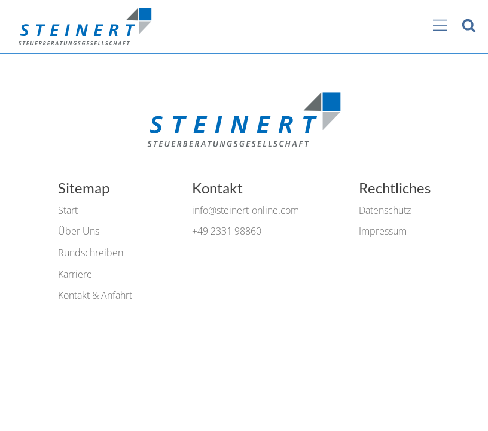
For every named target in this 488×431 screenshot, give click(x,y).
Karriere (75, 274)
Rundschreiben (90, 252)
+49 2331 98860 (226, 231)
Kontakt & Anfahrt (95, 295)
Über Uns (78, 231)
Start (68, 210)
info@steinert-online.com (245, 210)
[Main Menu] (440, 26)
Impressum (383, 231)
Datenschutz (385, 210)
